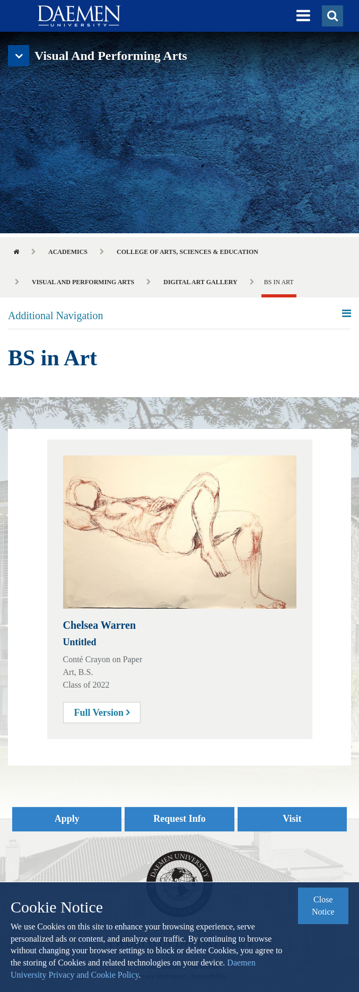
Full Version (101, 712)
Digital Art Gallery (200, 282)
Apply (67, 818)
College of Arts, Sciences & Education (187, 252)
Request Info (179, 818)
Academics (67, 252)
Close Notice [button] (323, 905)
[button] (303, 16)
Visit (292, 818)
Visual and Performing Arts (83, 282)
